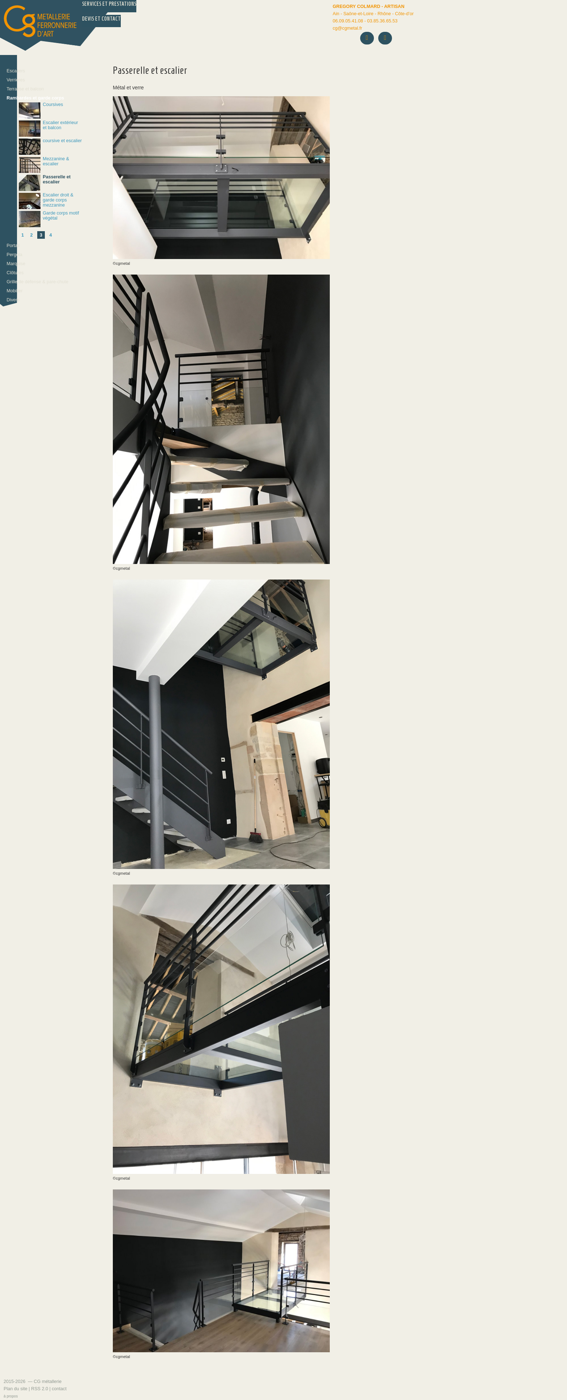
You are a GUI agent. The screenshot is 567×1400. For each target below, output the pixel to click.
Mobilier (14, 290)
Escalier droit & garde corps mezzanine (46, 201)
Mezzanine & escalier (44, 165)
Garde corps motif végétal (49, 219)
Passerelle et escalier (45, 183)
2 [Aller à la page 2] (31, 235)
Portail (13, 245)
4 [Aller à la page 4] (51, 235)
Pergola (14, 254)
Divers (13, 299)
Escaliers (16, 70)
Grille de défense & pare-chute (37, 281)
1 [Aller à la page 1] (22, 235)
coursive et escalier (50, 147)
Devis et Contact (101, 19)
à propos (11, 1396)
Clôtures (15, 272)
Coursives (41, 110)
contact (59, 1388)
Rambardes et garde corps (35, 98)
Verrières (16, 79)
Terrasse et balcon (25, 89)
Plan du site (15, 1388)
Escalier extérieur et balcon (48, 128)
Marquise (16, 263)
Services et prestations (109, 4)
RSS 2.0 (39, 1388)
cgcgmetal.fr (347, 28)
